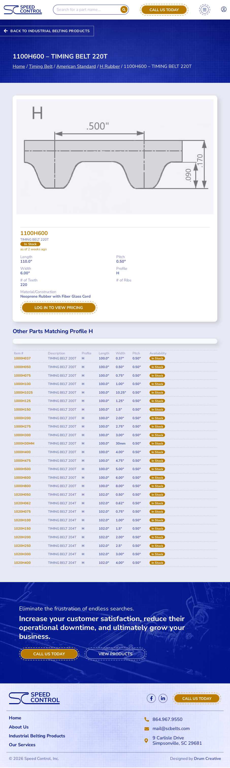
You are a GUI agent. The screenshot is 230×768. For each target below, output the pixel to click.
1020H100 (22, 520)
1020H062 (22, 503)
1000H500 (22, 469)
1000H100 (22, 384)
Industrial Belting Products (38, 736)
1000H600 (22, 477)
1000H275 (22, 427)
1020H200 (22, 537)
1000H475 (22, 460)
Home (19, 66)
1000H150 (22, 409)
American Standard (76, 66)
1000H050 (22, 367)
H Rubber (110, 66)
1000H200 (22, 418)
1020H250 (22, 546)
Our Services (24, 745)
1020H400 (22, 563)
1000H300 (22, 435)
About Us (19, 727)
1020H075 (22, 511)
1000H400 (22, 452)
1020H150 (22, 529)
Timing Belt (41, 66)
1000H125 (22, 401)
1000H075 (22, 375)
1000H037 (22, 358)
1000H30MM (24, 443)
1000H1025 (23, 392)
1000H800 (22, 486)
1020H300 (22, 554)
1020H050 (22, 494)
